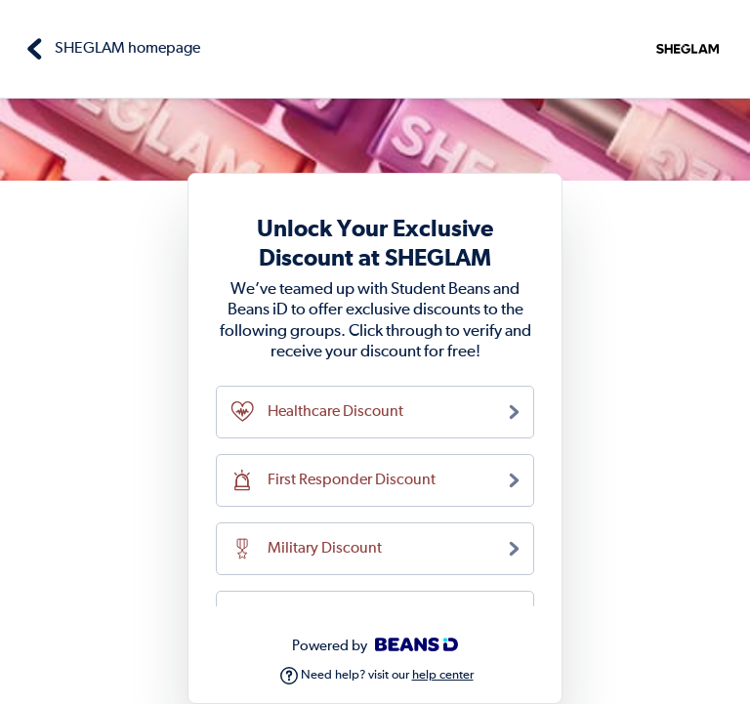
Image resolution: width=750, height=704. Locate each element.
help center (443, 675)
